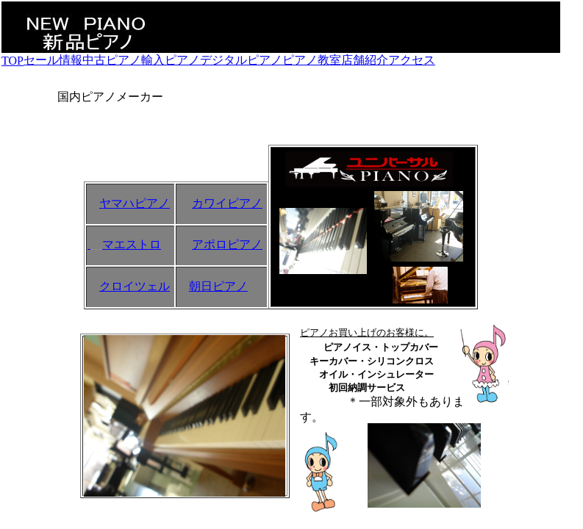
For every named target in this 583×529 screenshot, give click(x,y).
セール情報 (53, 60)
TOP (12, 60)
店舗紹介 (364, 60)
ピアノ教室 (311, 60)
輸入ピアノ (170, 60)
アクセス (411, 60)
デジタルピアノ (241, 60)
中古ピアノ (111, 60)
